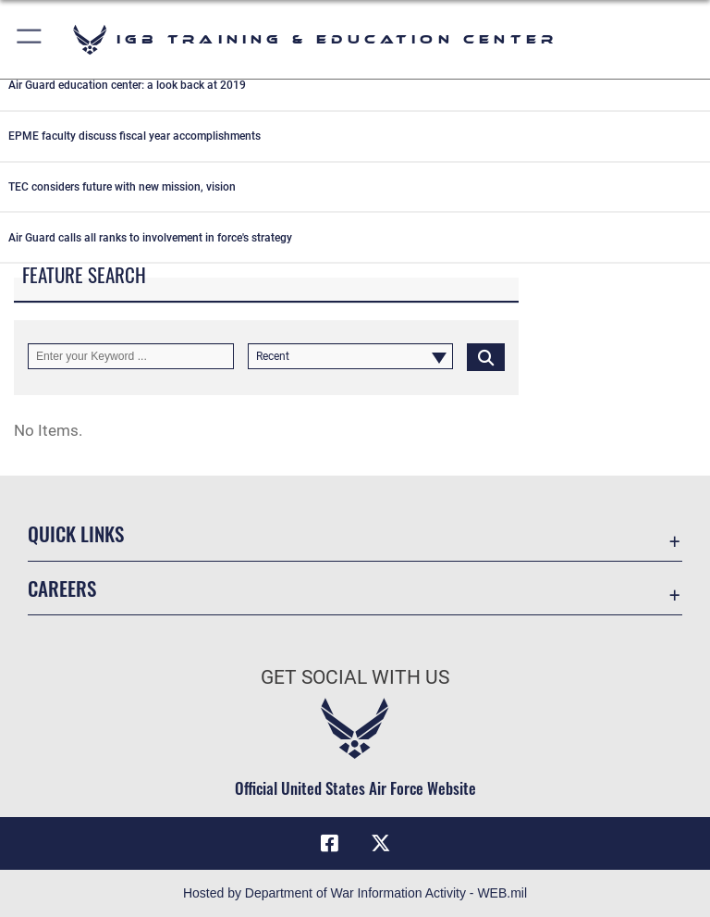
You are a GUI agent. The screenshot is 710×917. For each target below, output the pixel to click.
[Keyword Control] (131, 356)
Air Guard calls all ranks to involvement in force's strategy (150, 237)
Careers (62, 588)
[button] (30, 39)
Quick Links (76, 533)
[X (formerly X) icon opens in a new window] (381, 843)
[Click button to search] (486, 356)
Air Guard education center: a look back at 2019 (127, 85)
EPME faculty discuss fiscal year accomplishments (134, 136)
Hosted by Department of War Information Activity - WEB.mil (355, 893)
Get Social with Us (355, 677)
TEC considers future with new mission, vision (122, 186)
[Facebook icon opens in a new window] (329, 843)
